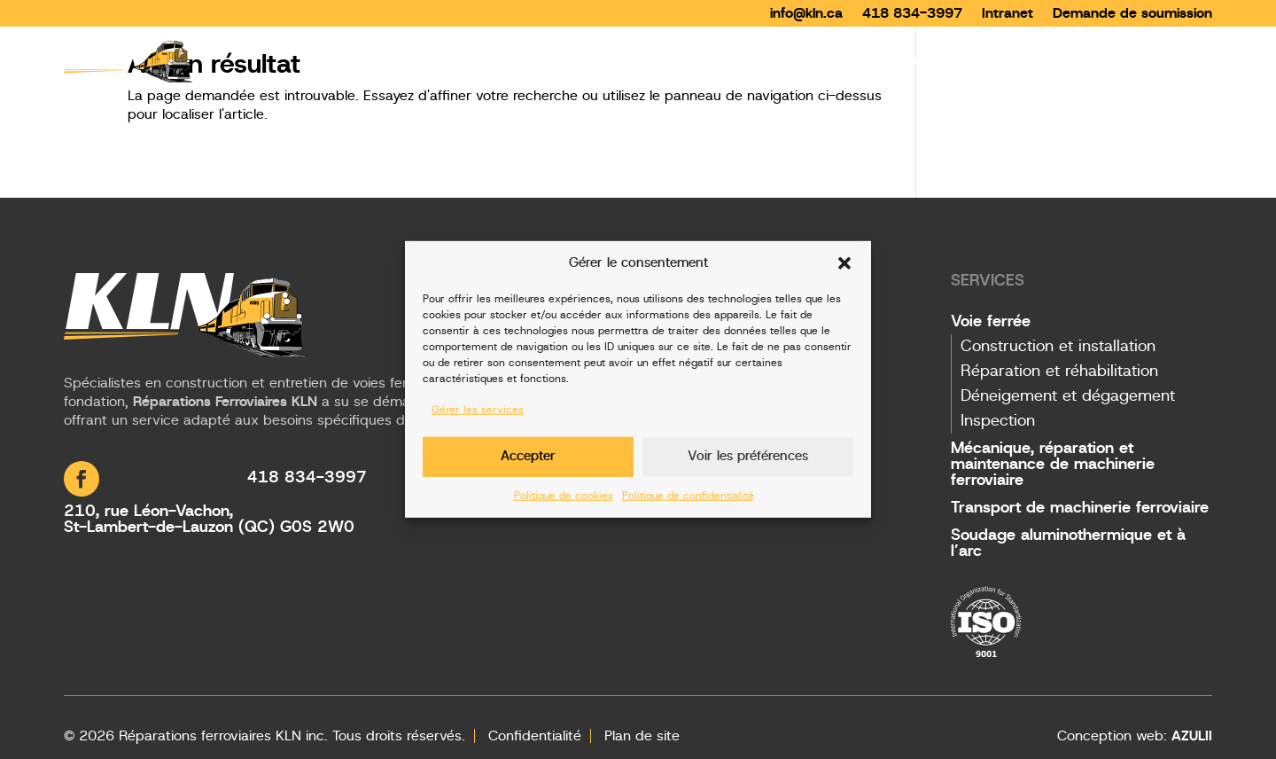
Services (907, 60)
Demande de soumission (1132, 13)
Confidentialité (534, 736)
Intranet (1007, 13)
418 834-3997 (912, 13)
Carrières (1102, 60)
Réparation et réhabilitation (1059, 372)
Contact (1183, 60)
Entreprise (1012, 60)
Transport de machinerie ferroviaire (1080, 508)
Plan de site (642, 736)
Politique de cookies (563, 494)
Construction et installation (1058, 347)
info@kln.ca (806, 13)
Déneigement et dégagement (1068, 396)
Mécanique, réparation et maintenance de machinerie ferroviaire (1053, 465)
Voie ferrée (991, 322)
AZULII (1191, 736)
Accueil (830, 60)
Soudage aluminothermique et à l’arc (1068, 543)
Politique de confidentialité (688, 494)
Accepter (528, 456)
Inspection (998, 421)
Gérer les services (478, 409)
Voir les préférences (748, 456)
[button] (844, 263)
